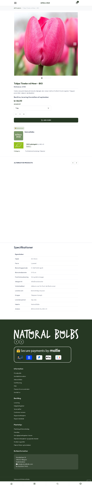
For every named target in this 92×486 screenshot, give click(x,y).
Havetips (16, 432)
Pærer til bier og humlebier (22, 445)
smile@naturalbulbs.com (25, 464)
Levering (17, 403)
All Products (17, 8)
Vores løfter (17, 409)
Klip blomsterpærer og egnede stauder (26, 439)
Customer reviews (19, 412)
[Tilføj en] (24, 114)
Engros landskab (19, 419)
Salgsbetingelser (19, 406)
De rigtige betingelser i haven (23, 435)
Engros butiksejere (20, 415)
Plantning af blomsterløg (21, 429)
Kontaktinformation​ (20, 376)
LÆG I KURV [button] (46, 120)
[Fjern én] (16, 114)
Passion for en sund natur (22, 389)
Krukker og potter (19, 442)
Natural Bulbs (18, 379)
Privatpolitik (17, 373)
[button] (17, 43)
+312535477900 (22, 466)
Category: (17, 151)
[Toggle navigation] (15, 3)
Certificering (18, 383)
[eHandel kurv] (76, 3)
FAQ (15, 386)
